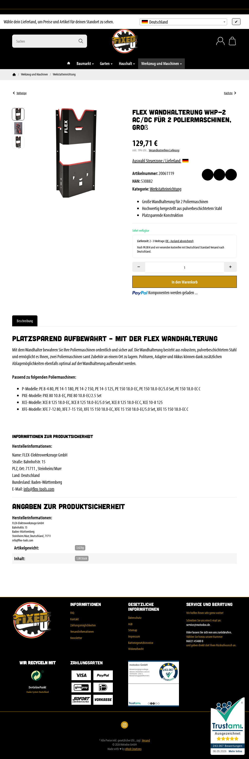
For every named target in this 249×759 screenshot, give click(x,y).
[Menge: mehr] (230, 267)
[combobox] (183, 21)
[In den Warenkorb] (184, 282)
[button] (18, 114)
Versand (146, 740)
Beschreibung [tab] (25, 320)
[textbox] (183, 22)
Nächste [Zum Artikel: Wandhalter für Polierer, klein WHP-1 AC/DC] (230, 93)
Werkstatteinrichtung (165, 189)
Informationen (85, 604)
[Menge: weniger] (138, 267)
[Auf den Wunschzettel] (207, 175)
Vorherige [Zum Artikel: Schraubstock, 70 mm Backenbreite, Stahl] (19, 93)
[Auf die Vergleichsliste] (219, 175)
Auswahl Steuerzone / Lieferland (160, 160)
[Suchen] (49, 41)
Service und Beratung (209, 604)
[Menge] (184, 267)
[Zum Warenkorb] (232, 41)
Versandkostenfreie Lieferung (164, 150)
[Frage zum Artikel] (231, 175)
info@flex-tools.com (39, 489)
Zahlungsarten (86, 662)
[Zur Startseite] (124, 41)
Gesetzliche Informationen (143, 607)
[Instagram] (14, 5)
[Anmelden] (220, 41)
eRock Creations (133, 749)
